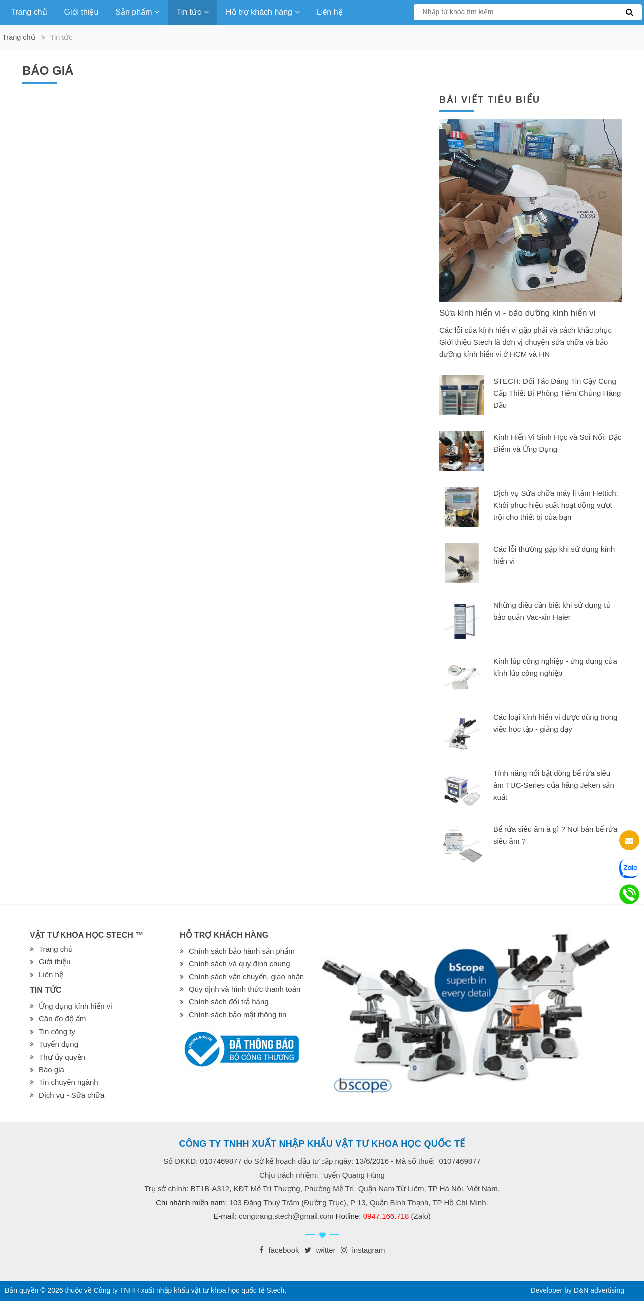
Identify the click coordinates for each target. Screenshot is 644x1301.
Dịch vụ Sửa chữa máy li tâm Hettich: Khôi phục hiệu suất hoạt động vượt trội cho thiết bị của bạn (555, 505)
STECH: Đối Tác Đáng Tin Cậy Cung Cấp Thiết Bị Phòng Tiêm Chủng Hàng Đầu (557, 393)
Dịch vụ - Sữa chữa (71, 1095)
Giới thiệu (81, 12)
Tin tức (192, 12)
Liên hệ (330, 12)
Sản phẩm (137, 12)
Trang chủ (29, 12)
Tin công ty (57, 1032)
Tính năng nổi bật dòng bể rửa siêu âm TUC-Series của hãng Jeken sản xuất (553, 785)
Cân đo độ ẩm (62, 1018)
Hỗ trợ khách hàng (263, 12)
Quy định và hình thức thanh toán (244, 989)
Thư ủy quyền (62, 1057)
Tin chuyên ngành (68, 1082)
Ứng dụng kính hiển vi (75, 1006)
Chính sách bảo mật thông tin (237, 1014)
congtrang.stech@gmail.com (286, 1216)
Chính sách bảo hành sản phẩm (242, 951)
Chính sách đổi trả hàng (229, 1002)
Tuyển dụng (58, 1044)
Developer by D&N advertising (577, 1290)
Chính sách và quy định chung (239, 964)
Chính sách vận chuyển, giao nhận (246, 976)
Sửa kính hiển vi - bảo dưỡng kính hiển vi (517, 313)
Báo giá (51, 1070)
